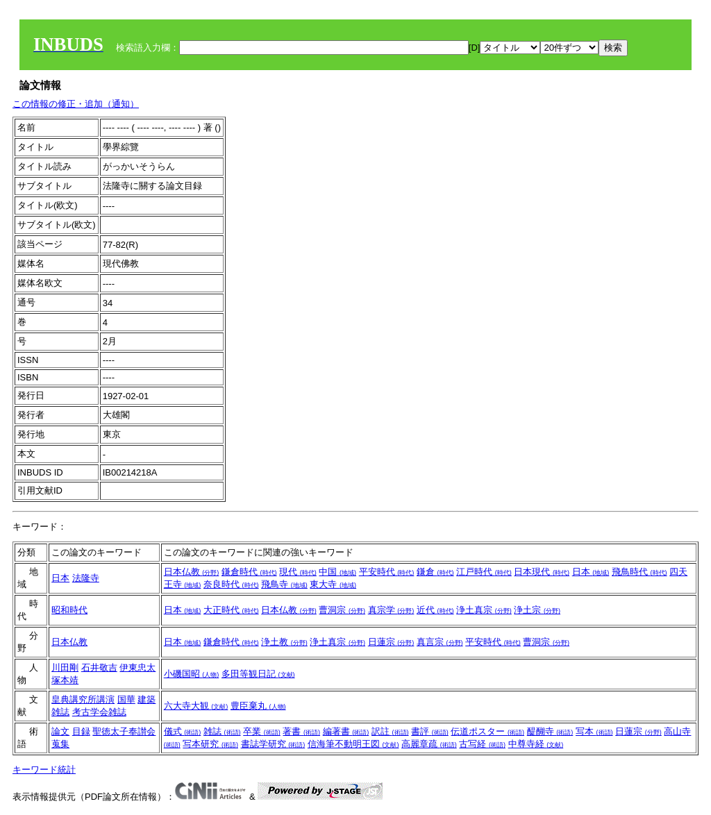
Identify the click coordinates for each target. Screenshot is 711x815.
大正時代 (231, 610)
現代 (298, 571)
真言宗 (440, 642)
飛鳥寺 (284, 584)
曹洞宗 (342, 610)
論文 (60, 731)
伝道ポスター (487, 731)
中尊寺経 (536, 744)
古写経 (482, 744)
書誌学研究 (273, 744)
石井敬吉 (99, 667)
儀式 (182, 731)
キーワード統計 (44, 769)
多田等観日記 (258, 674)
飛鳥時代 (639, 571)
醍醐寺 (550, 731)
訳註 (390, 731)
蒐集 (60, 744)
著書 (301, 731)
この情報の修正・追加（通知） (75, 104)
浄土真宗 (484, 610)
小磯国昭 (191, 674)
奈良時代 (231, 584)
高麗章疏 (429, 744)
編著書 (346, 731)
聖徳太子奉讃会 (124, 731)
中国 (337, 571)
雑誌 (222, 731)
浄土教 (284, 642)
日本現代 (541, 571)
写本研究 (210, 744)
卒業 (262, 731)
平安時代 (387, 571)
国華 (126, 699)
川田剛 (64, 667)
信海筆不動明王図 (353, 744)
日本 (60, 578)
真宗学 (391, 610)
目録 (81, 731)
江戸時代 (484, 571)
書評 (430, 731)
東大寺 (333, 584)
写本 (594, 731)
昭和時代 (69, 610)
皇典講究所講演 (83, 699)
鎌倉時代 (249, 571)
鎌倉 (435, 571)
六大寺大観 (196, 705)
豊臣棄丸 (258, 705)
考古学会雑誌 (99, 712)
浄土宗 (537, 610)
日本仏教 (191, 571)
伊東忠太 (137, 667)
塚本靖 (64, 680)
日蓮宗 (391, 642)
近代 (435, 610)
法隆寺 (85, 578)
